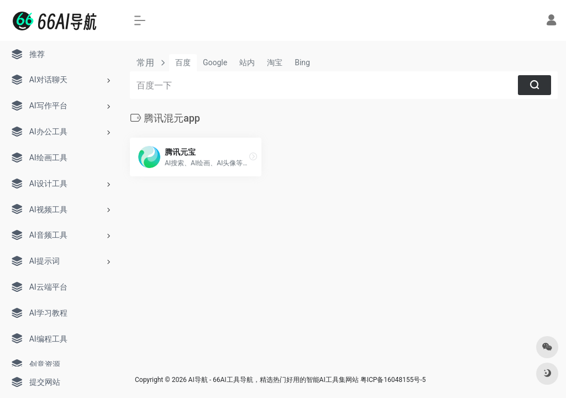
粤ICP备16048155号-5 (393, 380)
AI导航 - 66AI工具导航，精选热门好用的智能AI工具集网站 (273, 380)
